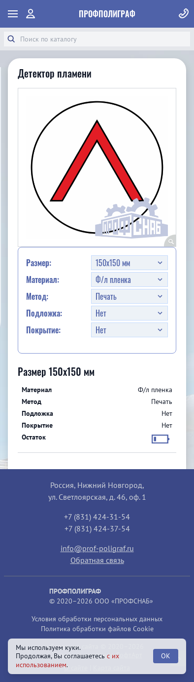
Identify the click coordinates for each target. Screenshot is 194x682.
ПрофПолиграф (107, 14)
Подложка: (44, 313)
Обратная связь (97, 560)
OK (165, 655)
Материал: (42, 279)
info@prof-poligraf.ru (97, 548)
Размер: (38, 263)
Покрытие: (43, 330)
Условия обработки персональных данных (97, 618)
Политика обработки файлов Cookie (97, 628)
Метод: (37, 296)
